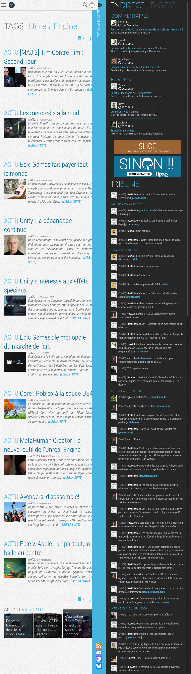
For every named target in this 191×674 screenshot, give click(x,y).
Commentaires (133, 16)
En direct (130, 5)
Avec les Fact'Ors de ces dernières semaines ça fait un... (140, 136)
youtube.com (135, 300)
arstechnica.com (146, 361)
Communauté (101, 317)
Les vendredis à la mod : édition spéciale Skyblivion (141, 51)
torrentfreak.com (163, 409)
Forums (124, 82)
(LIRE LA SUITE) (54, 94)
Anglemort (126, 125)
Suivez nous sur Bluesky (102, 666)
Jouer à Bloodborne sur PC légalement (134, 95)
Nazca (124, 106)
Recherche (82, 5)
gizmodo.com (134, 227)
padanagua (126, 21)
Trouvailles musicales (125, 133)
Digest (166, 5)
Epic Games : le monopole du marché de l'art (45, 346)
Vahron (124, 87)
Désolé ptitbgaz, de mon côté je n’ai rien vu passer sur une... (142, 73)
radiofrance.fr (162, 400)
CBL (33, 68)
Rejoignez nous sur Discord (102, 653)
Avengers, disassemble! (41, 514)
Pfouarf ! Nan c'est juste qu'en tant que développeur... (139, 54)
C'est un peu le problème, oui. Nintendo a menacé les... (139, 98)
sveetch (124, 43)
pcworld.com (141, 201)
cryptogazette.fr (151, 213)
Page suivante (87, 39)
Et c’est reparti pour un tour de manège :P (134, 35)
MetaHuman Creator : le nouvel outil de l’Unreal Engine (42, 462)
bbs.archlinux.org (151, 482)
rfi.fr (138, 262)
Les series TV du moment (127, 114)
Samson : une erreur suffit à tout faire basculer (139, 70)
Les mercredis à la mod (41, 112)
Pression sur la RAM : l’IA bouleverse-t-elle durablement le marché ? (145, 31)
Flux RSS (102, 646)
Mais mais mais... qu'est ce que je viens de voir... (137, 117)
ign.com (151, 354)
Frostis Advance (41, 474)
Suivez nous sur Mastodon (102, 659)
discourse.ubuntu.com (167, 605)
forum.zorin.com (164, 616)
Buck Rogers (127, 62)
